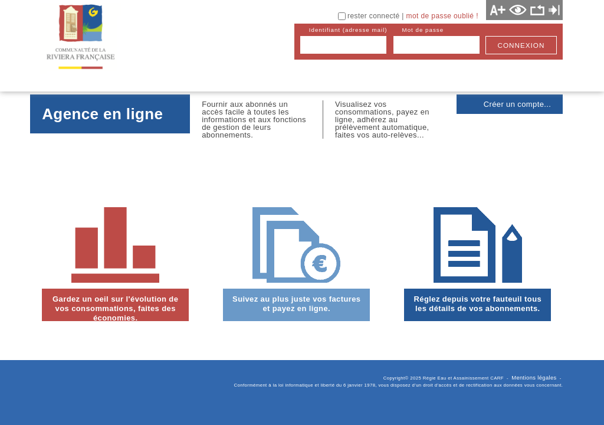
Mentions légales (533, 378)
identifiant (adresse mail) (348, 30)
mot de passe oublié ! (442, 16)
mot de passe (423, 30)
